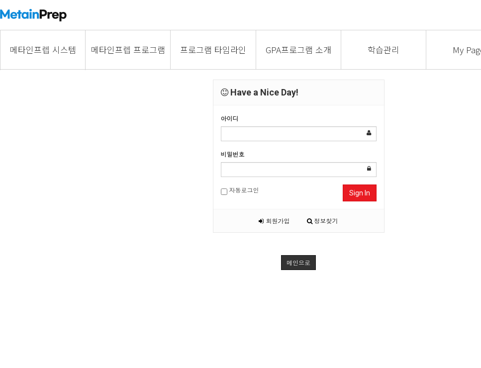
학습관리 (383, 49)
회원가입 (274, 220)
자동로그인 (240, 190)
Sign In (359, 193)
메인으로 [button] (298, 262)
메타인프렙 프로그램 (128, 49)
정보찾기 (322, 220)
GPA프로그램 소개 (298, 49)
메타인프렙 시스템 (43, 49)
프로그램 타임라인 (213, 49)
